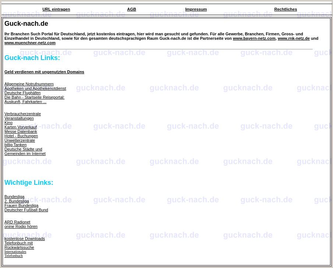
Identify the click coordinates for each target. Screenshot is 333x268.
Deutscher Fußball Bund (26, 210)
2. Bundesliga (16, 201)
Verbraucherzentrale (22, 114)
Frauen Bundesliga (21, 205)
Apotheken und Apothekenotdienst (35, 88)
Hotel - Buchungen (21, 136)
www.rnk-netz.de (294, 38)
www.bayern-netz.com (254, 38)
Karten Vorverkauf (20, 127)
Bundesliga (14, 196)
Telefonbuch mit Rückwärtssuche (19, 245)
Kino (8, 122)
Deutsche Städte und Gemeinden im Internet (25, 151)
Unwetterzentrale (19, 140)
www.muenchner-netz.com (30, 42)
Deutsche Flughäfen (22, 93)
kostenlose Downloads (24, 238)
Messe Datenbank (20, 131)
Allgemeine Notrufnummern (29, 84)
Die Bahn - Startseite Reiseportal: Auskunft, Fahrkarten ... (34, 99)
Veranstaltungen (19, 118)
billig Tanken (15, 144)
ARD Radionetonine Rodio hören (21, 224)
